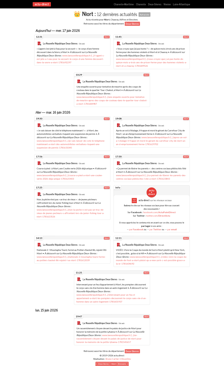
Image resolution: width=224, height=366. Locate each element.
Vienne (167, 4)
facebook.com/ (159, 211)
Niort (107, 37)
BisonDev (126, 357)
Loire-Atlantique (181, 4)
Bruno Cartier (112, 357)
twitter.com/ (158, 215)
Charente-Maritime (124, 4)
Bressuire (122, 364)
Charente (141, 4)
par (136, 228)
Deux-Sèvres (154, 4)
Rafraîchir (144, 14)
